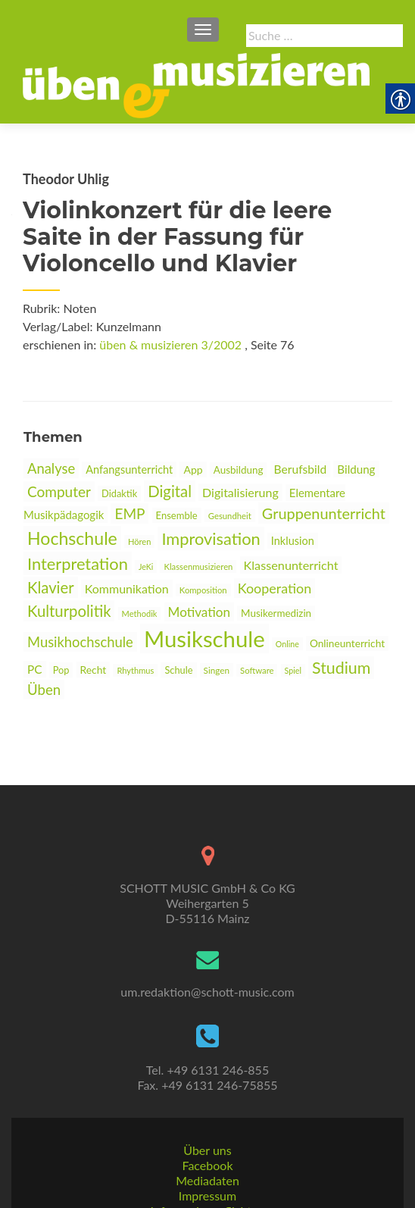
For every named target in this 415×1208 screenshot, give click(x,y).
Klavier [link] (50, 587)
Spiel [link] (293, 670)
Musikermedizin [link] (276, 613)
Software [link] (256, 670)
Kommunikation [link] (127, 588)
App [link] (192, 469)
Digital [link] (170, 491)
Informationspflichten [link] (208, 1163)
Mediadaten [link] (207, 1132)
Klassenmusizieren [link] (198, 566)
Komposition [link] (203, 590)
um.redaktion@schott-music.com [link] (207, 944)
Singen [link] (216, 670)
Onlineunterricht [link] (347, 643)
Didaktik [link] (119, 493)
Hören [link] (139, 541)
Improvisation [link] (210, 538)
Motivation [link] (199, 612)
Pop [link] (61, 670)
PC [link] (34, 669)
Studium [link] (341, 668)
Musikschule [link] (204, 638)
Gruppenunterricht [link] (323, 513)
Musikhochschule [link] (80, 642)
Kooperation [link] (275, 588)
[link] (196, 84)
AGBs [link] (207, 1178)
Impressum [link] (207, 1148)
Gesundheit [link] (229, 516)
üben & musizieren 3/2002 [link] (170, 344)
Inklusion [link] (292, 540)
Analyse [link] (51, 468)
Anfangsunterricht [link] (129, 469)
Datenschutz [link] (207, 1193)
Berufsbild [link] (300, 469)
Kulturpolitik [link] (69, 611)
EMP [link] (129, 513)
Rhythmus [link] (135, 670)
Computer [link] (59, 491)
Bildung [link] (356, 469)
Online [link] (287, 644)
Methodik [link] (140, 613)
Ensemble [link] (177, 515)
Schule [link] (178, 670)
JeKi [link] (146, 566)
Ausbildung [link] (239, 470)
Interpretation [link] (77, 563)
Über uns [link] (207, 1102)
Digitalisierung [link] (240, 492)
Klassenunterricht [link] (291, 565)
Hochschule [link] (72, 538)
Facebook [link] (207, 1117)
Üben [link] (44, 689)
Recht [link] (93, 669)
